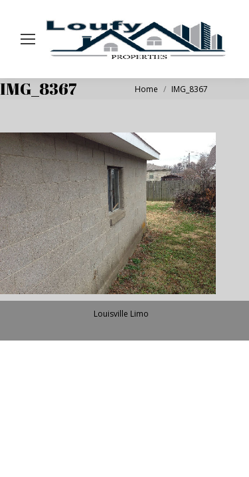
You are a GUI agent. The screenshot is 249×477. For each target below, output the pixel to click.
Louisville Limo (121, 313)
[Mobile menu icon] (28, 39)
